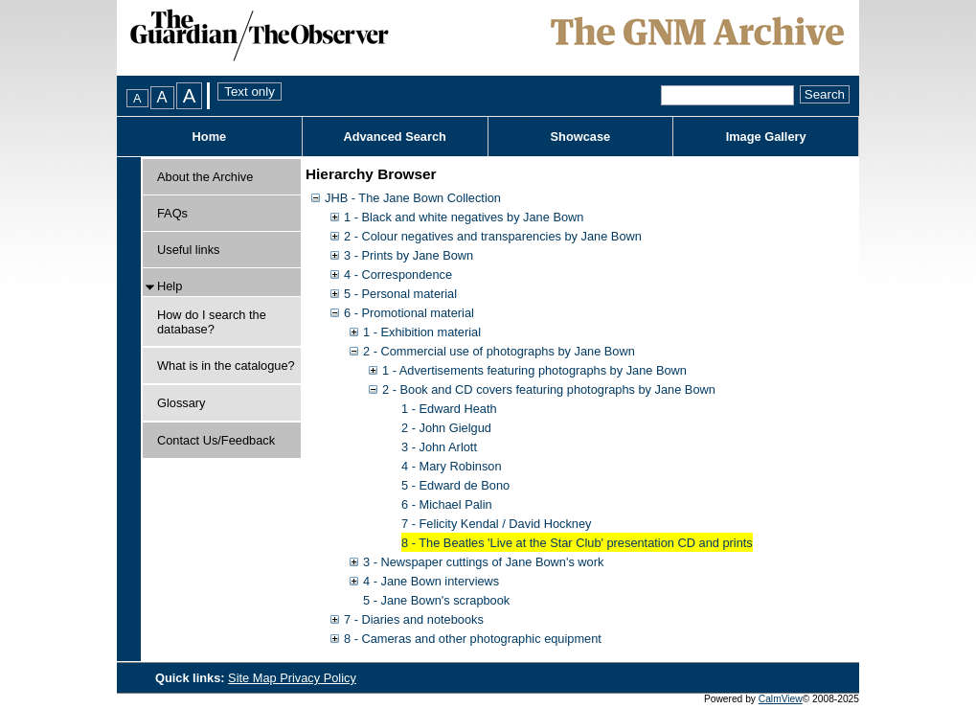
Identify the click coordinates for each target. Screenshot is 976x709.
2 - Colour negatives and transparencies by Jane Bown (493, 236)
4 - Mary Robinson (451, 466)
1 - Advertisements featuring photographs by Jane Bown (534, 370)
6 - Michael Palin (446, 504)
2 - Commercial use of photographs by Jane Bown (499, 351)
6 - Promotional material (409, 313)
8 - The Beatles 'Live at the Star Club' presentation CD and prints (577, 543)
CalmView (781, 699)
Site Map (254, 678)
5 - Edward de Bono (455, 485)
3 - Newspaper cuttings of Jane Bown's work (483, 562)
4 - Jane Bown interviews (431, 581)
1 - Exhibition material (422, 332)
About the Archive (205, 177)
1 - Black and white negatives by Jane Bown (463, 217)
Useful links (188, 249)
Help (169, 286)
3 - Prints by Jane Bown (408, 255)
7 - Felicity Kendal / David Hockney (496, 523)
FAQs (172, 213)
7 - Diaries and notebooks (414, 619)
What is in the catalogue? (226, 365)
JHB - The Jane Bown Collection (413, 198)
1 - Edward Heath (449, 408)
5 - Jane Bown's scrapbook (436, 600)
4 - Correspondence (398, 274)
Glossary (181, 403)
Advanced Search (394, 136)
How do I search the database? (211, 322)
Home (210, 136)
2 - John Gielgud (446, 428)
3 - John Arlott (439, 447)
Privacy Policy (318, 678)
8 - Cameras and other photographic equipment (472, 638)
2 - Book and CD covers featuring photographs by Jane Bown (548, 389)
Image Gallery (766, 136)
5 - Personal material (400, 293)
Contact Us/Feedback (216, 440)
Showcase (581, 136)
